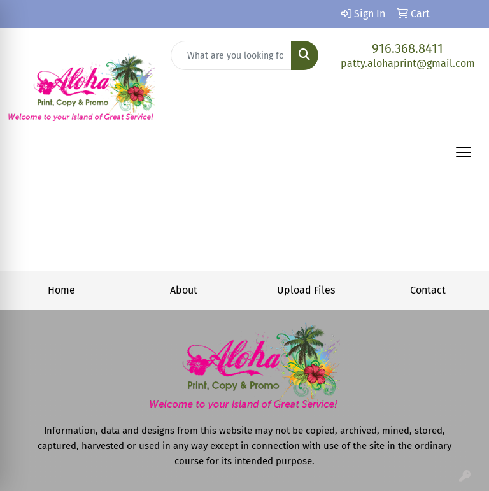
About (183, 290)
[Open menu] (463, 152)
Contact (428, 290)
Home (61, 290)
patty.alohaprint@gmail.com (408, 63)
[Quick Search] (231, 55)
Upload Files (306, 290)
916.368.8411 (407, 48)
